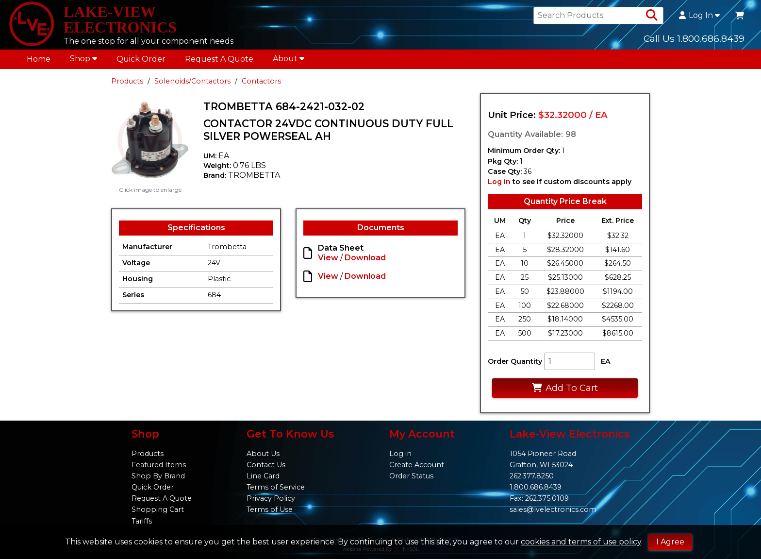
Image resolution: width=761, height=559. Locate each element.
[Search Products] (652, 15)
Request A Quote (219, 59)
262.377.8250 (532, 476)
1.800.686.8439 (536, 487)
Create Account (416, 464)
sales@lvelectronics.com (553, 509)
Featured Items (159, 464)
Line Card (263, 476)
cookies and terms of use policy (581, 541)
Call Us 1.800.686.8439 (694, 38)
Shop (83, 58)
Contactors (261, 81)
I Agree (670, 541)
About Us (263, 453)
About (288, 58)
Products (127, 81)
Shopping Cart (158, 509)
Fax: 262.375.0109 (539, 498)
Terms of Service (276, 487)
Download (365, 257)
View (328, 257)
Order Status (411, 476)
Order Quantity (515, 361)
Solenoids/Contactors (192, 81)
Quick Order (140, 59)
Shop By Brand (158, 476)
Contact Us (266, 464)
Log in (499, 181)
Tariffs (142, 521)
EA (606, 361)
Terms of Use (270, 509)
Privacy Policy (271, 498)
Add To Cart (564, 387)
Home (38, 59)
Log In (699, 15)
